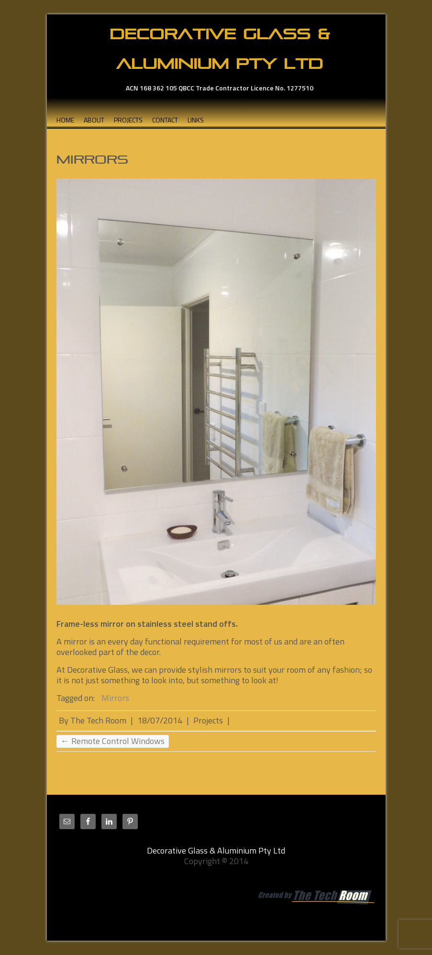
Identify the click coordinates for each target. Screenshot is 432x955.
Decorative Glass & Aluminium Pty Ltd (220, 48)
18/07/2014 (159, 720)
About (94, 120)
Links (196, 120)
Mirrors (115, 697)
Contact (165, 120)
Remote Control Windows (113, 741)
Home (65, 120)
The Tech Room (98, 720)
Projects (128, 120)
